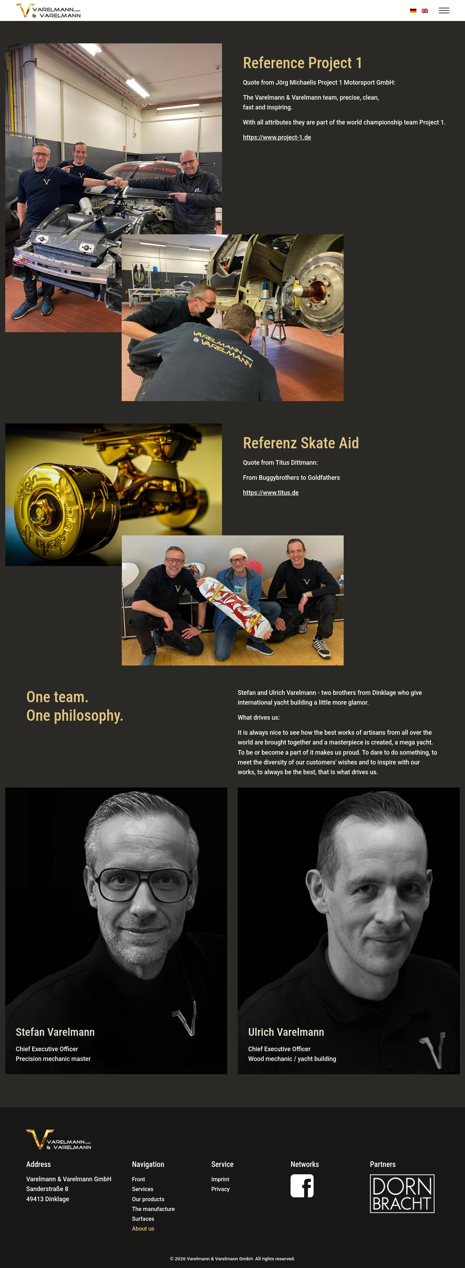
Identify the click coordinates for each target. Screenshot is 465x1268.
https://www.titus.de (271, 492)
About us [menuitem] (143, 1228)
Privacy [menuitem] (220, 1189)
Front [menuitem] (138, 1179)
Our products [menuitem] (148, 1199)
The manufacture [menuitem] (153, 1209)
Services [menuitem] (142, 1189)
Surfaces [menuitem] (143, 1219)
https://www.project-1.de (277, 137)
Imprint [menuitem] (220, 1179)
